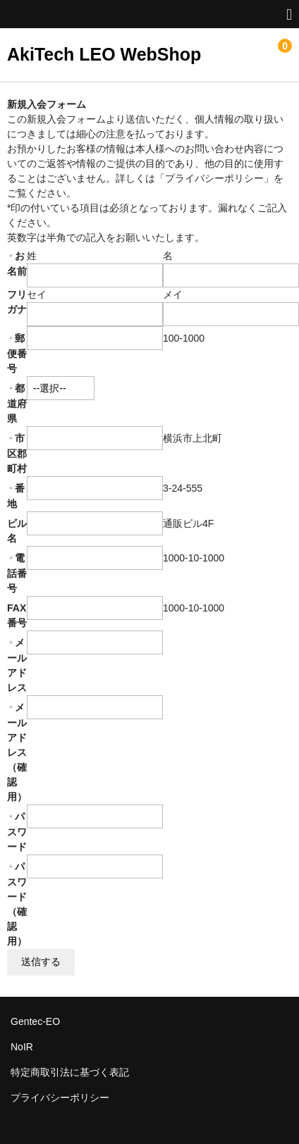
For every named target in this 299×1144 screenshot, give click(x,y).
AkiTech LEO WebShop (104, 54)
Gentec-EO (35, 1021)
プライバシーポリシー (60, 1097)
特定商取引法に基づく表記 (70, 1072)
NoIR (22, 1046)
